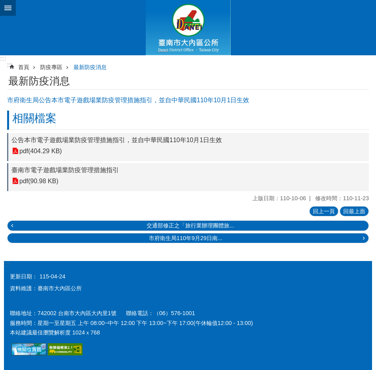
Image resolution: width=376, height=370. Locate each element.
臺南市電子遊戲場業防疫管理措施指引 (65, 170)
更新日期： (24, 276)
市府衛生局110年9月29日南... (185, 238)
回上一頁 (324, 211)
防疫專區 (51, 67)
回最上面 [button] (354, 211)
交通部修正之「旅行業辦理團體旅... (190, 225)
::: (3, 58)
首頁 (23, 67)
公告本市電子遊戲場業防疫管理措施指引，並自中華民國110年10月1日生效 (116, 140)
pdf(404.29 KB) (40, 151)
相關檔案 (34, 118)
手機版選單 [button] (8, 8)
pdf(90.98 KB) (38, 181)
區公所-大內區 (188, 27)
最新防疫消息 (90, 67)
